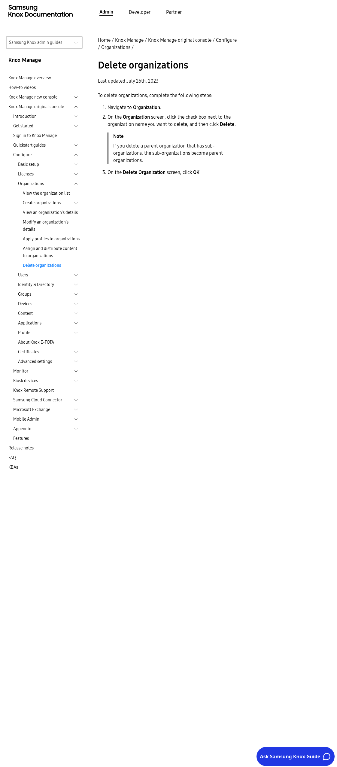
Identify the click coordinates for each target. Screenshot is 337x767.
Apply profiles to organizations (51, 239)
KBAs (13, 467)
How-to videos (22, 87)
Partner (174, 12)
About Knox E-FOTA (36, 342)
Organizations (115, 47)
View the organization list (46, 193)
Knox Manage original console (179, 40)
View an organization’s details (50, 212)
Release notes (21, 448)
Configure (226, 40)
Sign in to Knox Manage (35, 135)
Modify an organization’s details (45, 225)
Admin (106, 11)
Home (104, 40)
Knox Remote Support (33, 390)
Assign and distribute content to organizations (50, 252)
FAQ (12, 458)
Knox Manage (129, 40)
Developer (139, 12)
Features (21, 438)
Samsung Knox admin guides (35, 42)
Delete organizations (42, 265)
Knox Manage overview (29, 78)
